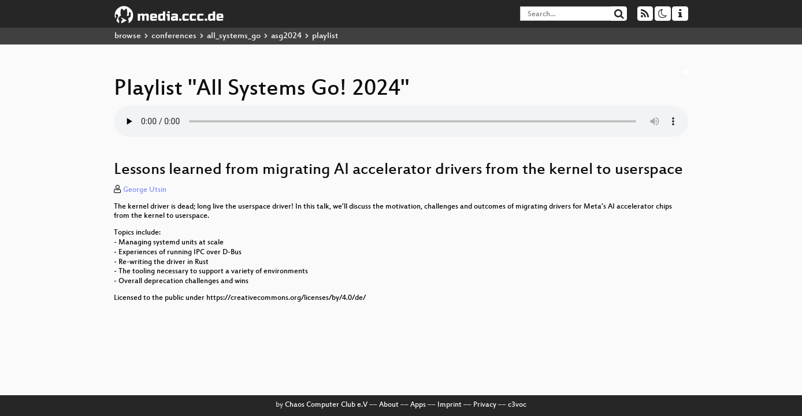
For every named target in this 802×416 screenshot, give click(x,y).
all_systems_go (234, 36)
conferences (173, 36)
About (389, 405)
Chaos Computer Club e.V (326, 405)
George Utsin (144, 190)
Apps (418, 405)
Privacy (484, 405)
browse (127, 36)
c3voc (517, 405)
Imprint (449, 405)
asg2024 (286, 36)
